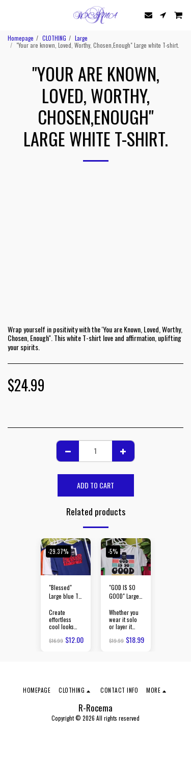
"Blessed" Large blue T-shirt (64, 592)
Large (81, 38)
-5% (113, 551)
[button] (11, 15)
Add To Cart (95, 485)
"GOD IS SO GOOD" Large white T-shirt (124, 592)
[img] (126, 557)
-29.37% (58, 551)
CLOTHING (54, 38)
